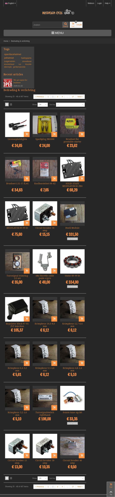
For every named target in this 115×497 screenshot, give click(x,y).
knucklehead (9, 64)
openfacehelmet (12, 54)
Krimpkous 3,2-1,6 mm (45, 365)
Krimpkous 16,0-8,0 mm (71, 278)
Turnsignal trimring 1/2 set (45, 231)
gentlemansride (19, 67)
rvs (18, 64)
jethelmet (9, 58)
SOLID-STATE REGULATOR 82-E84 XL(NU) (98, 142)
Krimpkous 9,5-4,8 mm (71, 321)
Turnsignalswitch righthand (71, 365)
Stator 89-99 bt (98, 230)
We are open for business (18, 81)
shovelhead (22, 61)
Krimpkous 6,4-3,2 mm (45, 321)
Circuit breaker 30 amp (71, 412)
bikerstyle (8, 67)
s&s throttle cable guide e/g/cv (71, 231)
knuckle (24, 64)
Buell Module (98, 183)
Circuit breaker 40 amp (98, 412)
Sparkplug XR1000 (71, 96)
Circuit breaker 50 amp (71, 184)
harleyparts (21, 58)
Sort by (77, 63)
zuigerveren (10, 61)
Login (99, 3)
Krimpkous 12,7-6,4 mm (98, 278)
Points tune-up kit (98, 364)
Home (6, 41)
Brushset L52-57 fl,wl (45, 141)
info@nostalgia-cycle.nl (13, 467)
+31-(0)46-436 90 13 (12, 465)
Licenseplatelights (45, 96)
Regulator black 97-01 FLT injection (45, 278)
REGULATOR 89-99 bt (45, 183)
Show (60, 63)
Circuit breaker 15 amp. (45, 412)
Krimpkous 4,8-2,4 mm (98, 321)
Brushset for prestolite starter (98, 97)
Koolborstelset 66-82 (71, 140)
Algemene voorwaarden (13, 478)
